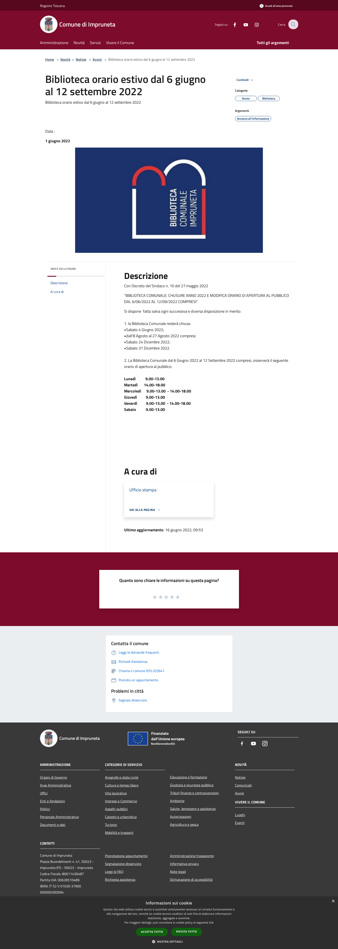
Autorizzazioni (180, 816)
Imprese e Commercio (121, 801)
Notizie (81, 59)
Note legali (178, 871)
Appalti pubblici (116, 809)
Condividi (246, 80)
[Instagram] (253, 24)
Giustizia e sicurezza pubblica (191, 785)
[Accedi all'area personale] (276, 6)
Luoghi (240, 814)
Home (49, 59)
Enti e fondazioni (52, 801)
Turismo (111, 824)
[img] (95, 267)
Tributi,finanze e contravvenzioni (194, 793)
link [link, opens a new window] (211, 922)
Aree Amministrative (55, 785)
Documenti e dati (52, 824)
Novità (65, 59)
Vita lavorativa (116, 793)
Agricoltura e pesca (184, 824)
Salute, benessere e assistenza (193, 808)
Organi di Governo (53, 777)
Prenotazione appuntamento (126, 855)
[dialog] (169, 923)
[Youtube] (243, 24)
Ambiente (177, 800)
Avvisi (97, 59)
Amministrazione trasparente (192, 855)
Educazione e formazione (188, 777)
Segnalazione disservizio (123, 863)
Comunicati (243, 785)
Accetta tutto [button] (152, 932)
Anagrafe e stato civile (121, 777)
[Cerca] (293, 24)
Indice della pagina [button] (63, 269)
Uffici (44, 793)
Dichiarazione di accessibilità (191, 879)
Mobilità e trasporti (119, 832)
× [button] (333, 901)
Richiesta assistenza (120, 879)
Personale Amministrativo (59, 816)
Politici (45, 809)
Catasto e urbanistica (121, 816)
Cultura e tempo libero (121, 785)
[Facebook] (232, 24)
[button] (169, 941)
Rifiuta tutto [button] (186, 931)
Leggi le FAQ (114, 871)
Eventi (240, 822)
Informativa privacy (184, 863)
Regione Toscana (52, 5)
